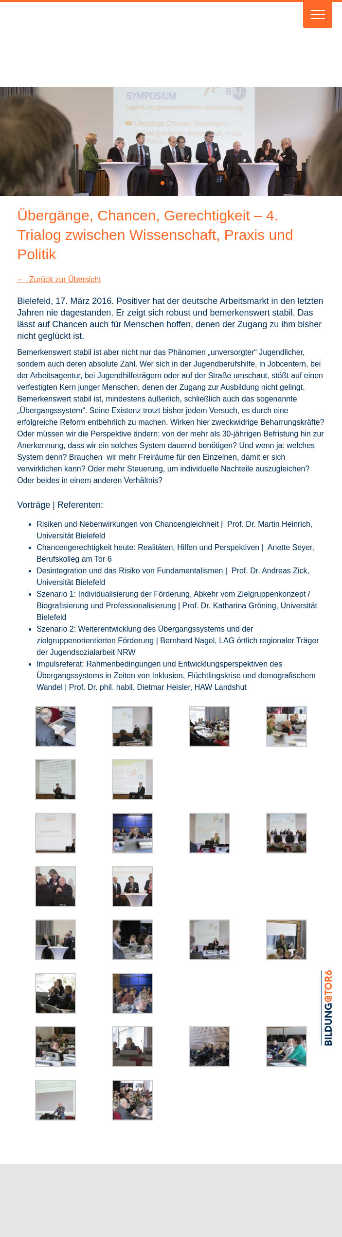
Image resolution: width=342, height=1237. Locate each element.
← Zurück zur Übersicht (59, 279)
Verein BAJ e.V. (136, 44)
